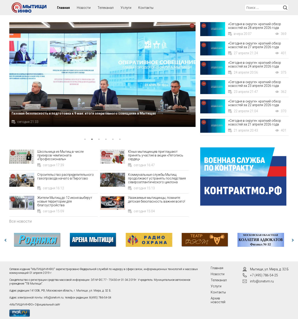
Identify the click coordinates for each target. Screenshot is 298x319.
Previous (5, 240)
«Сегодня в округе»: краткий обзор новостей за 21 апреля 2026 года (254, 122)
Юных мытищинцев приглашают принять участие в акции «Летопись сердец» (155, 155)
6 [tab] (120, 139)
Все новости (20, 221)
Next (292, 240)
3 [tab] (99, 139)
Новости (84, 8)
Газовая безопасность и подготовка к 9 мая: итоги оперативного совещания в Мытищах (84, 113)
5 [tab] (113, 139)
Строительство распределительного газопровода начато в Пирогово (65, 176)
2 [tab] (92, 139)
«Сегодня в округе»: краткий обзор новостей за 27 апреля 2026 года (254, 45)
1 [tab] (85, 139)
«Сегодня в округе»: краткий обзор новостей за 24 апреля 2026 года (254, 64)
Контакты (145, 8)
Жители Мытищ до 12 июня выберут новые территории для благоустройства (64, 201)
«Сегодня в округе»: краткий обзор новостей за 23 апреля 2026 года (254, 84)
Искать (285, 7)
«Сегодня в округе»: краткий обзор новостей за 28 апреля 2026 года (254, 26)
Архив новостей (218, 300)
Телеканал (106, 8)
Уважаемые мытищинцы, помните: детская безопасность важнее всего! (156, 199)
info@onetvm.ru (54, 297)
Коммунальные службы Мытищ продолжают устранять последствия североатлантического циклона (157, 178)
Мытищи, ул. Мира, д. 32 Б (269, 269)
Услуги (126, 8)
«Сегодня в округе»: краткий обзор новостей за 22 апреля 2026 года (254, 103)
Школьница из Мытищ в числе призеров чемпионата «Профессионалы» (60, 155)
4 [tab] (106, 139)
